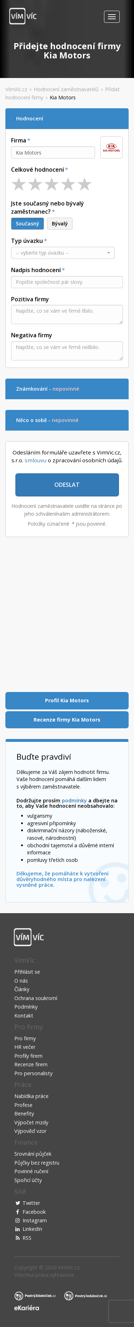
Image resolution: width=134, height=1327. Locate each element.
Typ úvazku (27, 241)
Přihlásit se (27, 971)
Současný (27, 223)
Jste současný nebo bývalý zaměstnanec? (47, 207)
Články (21, 989)
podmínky (74, 800)
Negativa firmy (31, 335)
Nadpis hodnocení (36, 270)
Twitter (31, 1202)
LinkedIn (32, 1228)
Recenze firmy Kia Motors (67, 719)
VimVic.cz (69, 1267)
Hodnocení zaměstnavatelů (66, 89)
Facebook (34, 1211)
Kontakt (23, 1015)
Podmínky (26, 1006)
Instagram (35, 1220)
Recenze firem (31, 1064)
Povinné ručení (31, 1171)
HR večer (24, 1047)
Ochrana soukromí (35, 998)
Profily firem (28, 1055)
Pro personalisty (33, 1073)
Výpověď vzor (30, 1131)
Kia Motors (63, 97)
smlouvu (35, 460)
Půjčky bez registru (36, 1162)
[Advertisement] (67, 614)
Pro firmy (25, 1038)
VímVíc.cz (16, 89)
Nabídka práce (31, 1096)
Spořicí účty (28, 1180)
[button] (63, 253)
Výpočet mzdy (31, 1122)
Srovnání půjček (32, 1153)
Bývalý (60, 223)
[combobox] (53, 152)
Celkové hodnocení (37, 169)
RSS (27, 1237)
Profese (23, 1105)
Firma (18, 140)
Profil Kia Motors (67, 700)
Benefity (24, 1113)
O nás (21, 980)
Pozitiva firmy (30, 299)
